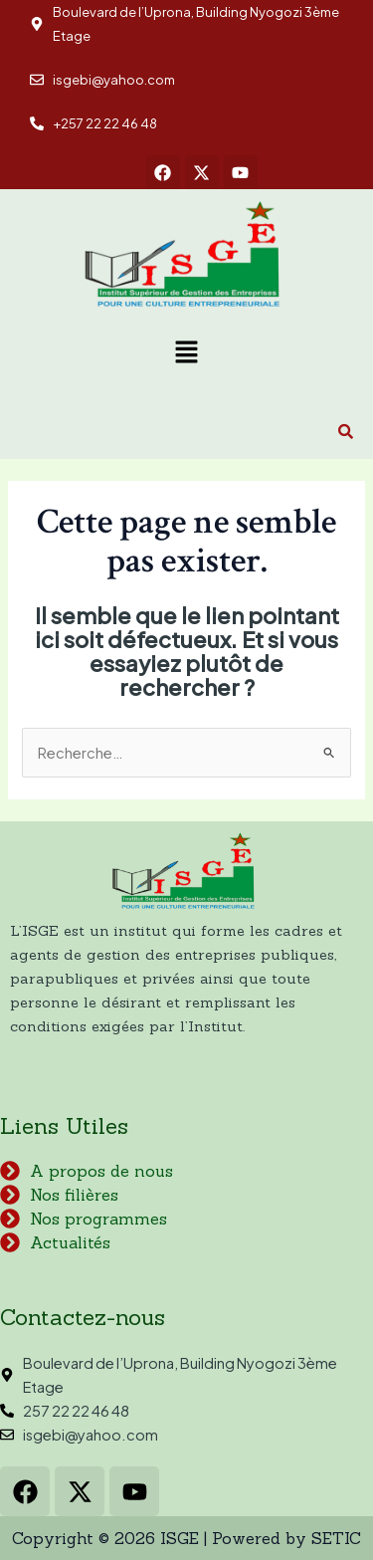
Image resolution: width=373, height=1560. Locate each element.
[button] (186, 353)
